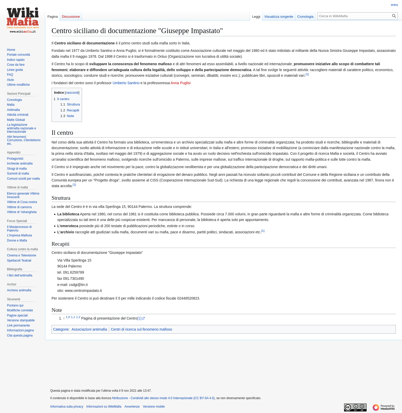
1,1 (73, 317)
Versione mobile (154, 406)
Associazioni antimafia (89, 329)
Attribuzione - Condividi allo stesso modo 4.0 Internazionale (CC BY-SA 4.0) (163, 398)
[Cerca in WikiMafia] (357, 16)
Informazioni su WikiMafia (104, 406)
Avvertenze (132, 406)
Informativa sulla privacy (66, 406)
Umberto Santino (126, 83)
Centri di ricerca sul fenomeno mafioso (141, 329)
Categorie (61, 329)
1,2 (78, 317)
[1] (139, 318)
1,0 (68, 317)
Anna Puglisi (181, 83)
